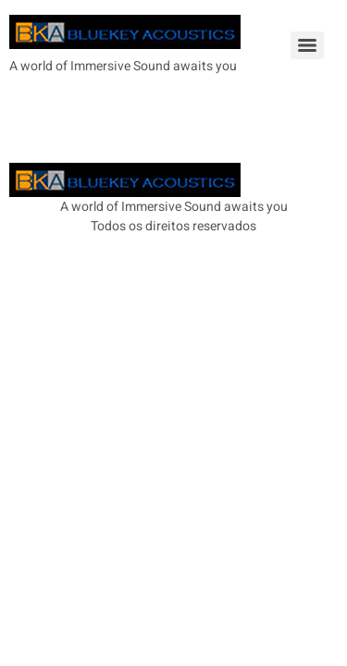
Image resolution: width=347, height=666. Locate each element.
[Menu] (307, 45)
